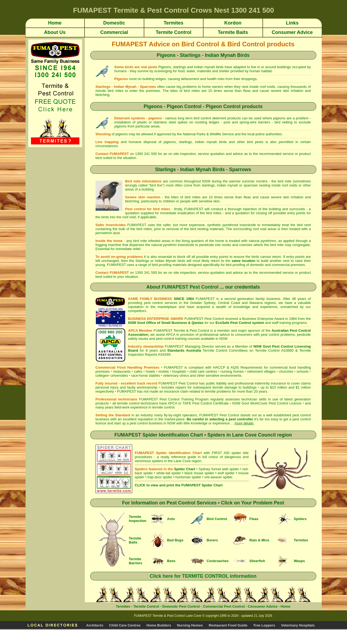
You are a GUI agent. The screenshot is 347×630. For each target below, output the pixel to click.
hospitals (179, 371)
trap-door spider (160, 477)
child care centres (203, 371)
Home (285, 606)
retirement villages (261, 371)
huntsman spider (188, 477)
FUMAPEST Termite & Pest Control (181, 330)
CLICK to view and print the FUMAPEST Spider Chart (179, 485)
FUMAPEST (126, 391)
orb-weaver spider (218, 477)
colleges (102, 375)
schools (303, 371)
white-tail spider (168, 473)
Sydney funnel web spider (219, 469)
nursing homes (232, 371)
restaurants (122, 371)
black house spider (199, 473)
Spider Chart (184, 469)
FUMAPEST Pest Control (190, 287)
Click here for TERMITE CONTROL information (203, 576)
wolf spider (226, 473)
